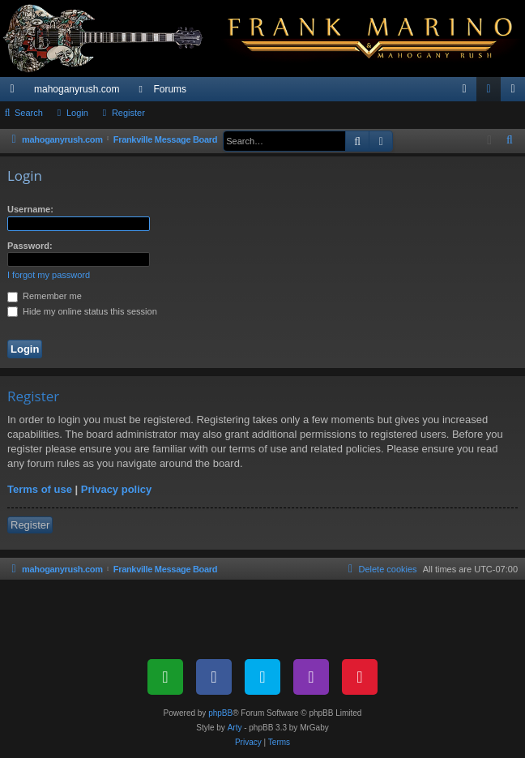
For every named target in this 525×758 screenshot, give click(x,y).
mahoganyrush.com (76, 89)
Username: (30, 209)
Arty (235, 727)
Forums (169, 89)
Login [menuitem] (492, 92)
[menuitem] (464, 89)
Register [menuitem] (516, 92)
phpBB (220, 713)
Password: (30, 246)
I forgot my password (48, 275)
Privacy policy (116, 489)
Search (29, 113)
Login (77, 113)
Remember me (44, 296)
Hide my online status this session (82, 311)
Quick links (15, 92)
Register (128, 113)
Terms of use (39, 489)
